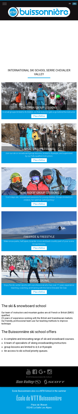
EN (74, 4)
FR (70, 4)
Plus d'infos (39, 116)
